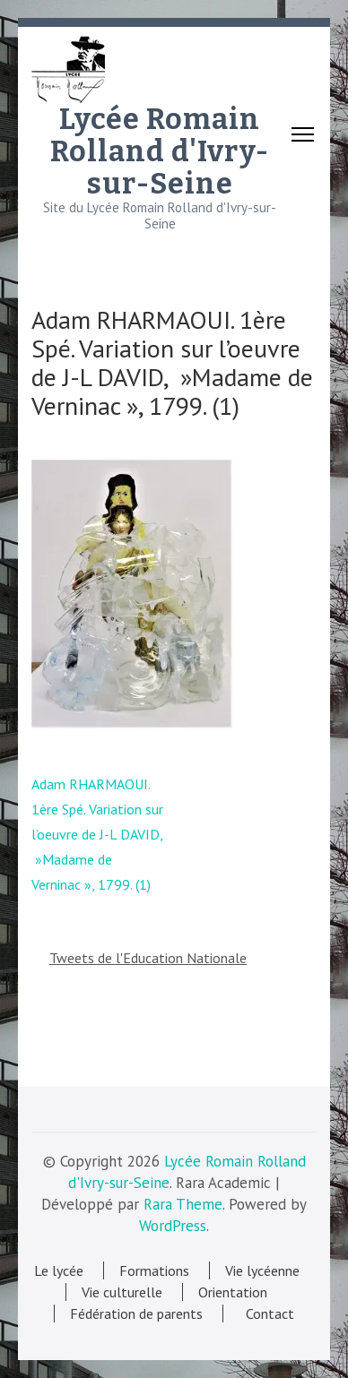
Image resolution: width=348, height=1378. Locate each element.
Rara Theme (183, 1204)
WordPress (172, 1226)
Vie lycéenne (262, 1270)
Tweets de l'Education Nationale (148, 958)
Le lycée (58, 1270)
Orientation (232, 1292)
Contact (266, 1313)
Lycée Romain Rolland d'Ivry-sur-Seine (159, 151)
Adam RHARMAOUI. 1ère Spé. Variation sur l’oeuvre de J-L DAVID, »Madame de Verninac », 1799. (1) (97, 834)
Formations (154, 1270)
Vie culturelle (122, 1292)
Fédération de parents (136, 1313)
